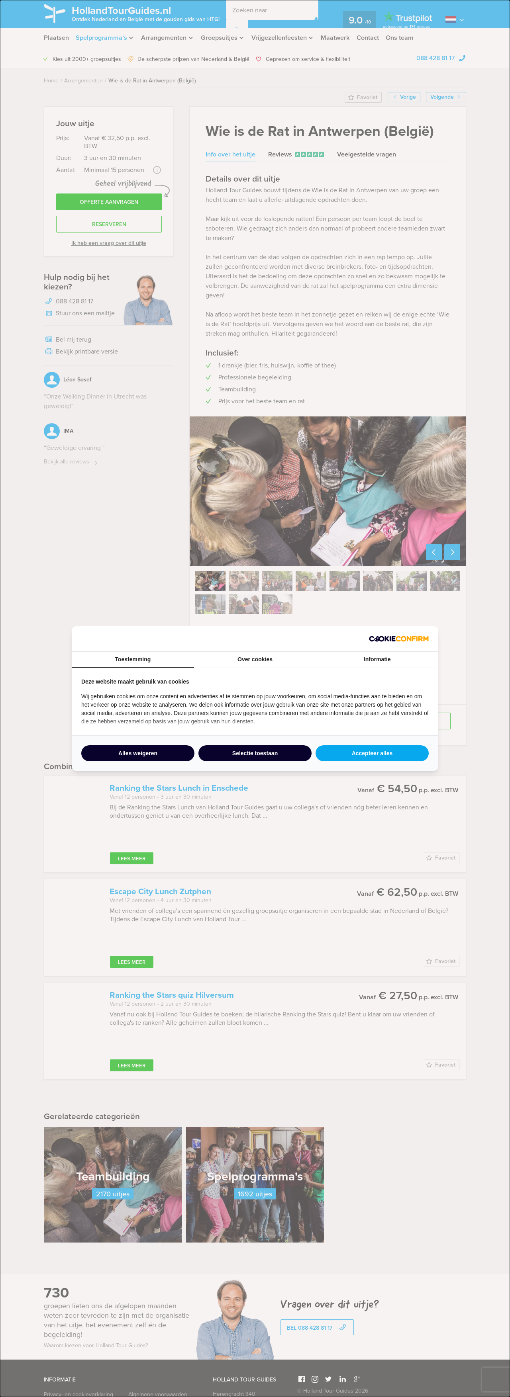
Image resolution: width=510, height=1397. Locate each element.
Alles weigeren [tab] (137, 753)
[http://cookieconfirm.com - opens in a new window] (399, 639)
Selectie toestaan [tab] (255, 753)
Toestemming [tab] (133, 659)
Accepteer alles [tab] (372, 753)
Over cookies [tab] (255, 659)
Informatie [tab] (377, 659)
